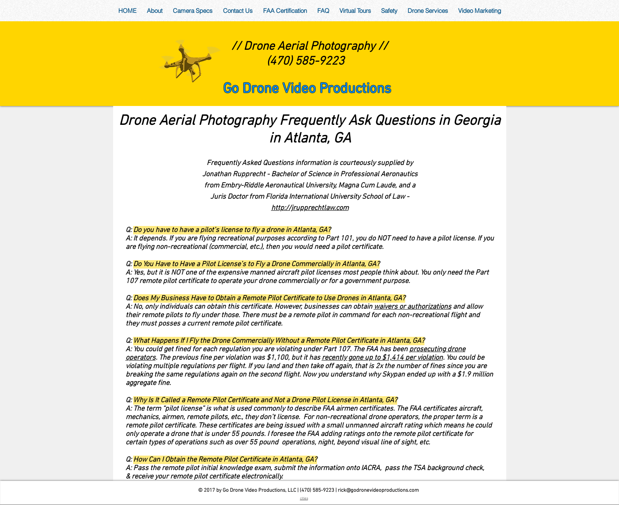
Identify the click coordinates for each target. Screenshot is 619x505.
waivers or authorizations (412, 307)
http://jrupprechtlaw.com (310, 208)
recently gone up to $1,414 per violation (382, 358)
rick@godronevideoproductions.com (378, 490)
